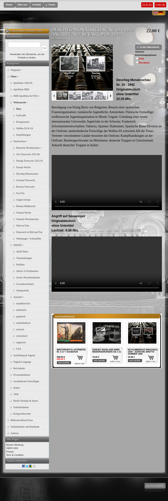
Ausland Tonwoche (25, 180)
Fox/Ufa (20, 193)
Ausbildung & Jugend (24, 355)
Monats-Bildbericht (26, 206)
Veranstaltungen (24, 258)
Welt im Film (22, 225)
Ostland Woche (23, 212)
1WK (16, 394)
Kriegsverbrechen (22, 413)
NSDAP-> (18, 245)
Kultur (16, 388)
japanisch (21, 316)
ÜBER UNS (12, 448)
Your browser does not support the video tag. (107, 182)
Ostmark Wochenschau (27, 219)
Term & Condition (15, 455)
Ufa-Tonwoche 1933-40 (28, 154)
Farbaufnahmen (21, 407)
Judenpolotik (22, 290)
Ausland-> (18, 297)
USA (18, 349)
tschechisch (22, 336)
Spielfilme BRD (21, 89)
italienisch (21, 310)
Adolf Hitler (22, 251)
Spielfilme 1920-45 (23, 83)
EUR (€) (147, 4)
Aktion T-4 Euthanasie (27, 271)
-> (15, 76)
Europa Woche (23, 167)
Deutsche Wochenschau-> (29, 148)
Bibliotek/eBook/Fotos (22, 420)
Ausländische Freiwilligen (26, 381)
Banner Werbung (14, 445)
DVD (141, 58)
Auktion (15, 433)
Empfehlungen (23, 135)
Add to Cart (79, 363)
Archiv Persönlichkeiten (28, 277)
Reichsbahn (19, 368)
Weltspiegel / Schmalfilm (28, 238)
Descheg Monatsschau (27, 173)
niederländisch (23, 323)
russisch (20, 329)
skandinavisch (23, 303)
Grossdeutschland (25, 284)
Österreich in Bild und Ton (29, 232)
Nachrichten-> (20, 141)
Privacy (10, 451)
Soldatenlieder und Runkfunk (25, 426)
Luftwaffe (21, 115)
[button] (9, 5)
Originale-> (16, 70)
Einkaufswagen (17, 31)
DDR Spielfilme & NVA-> (26, 96)
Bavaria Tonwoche (25, 186)
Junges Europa (23, 199)
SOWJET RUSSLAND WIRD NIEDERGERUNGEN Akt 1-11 (106, 350)
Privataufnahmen (21, 375)
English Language (22, 362)
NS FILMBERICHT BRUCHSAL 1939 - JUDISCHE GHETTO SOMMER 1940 (143, 351)
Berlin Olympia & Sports (25, 401)
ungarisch (21, 342)
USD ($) (160, 4)
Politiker (20, 264)
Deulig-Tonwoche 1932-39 (29, 161)
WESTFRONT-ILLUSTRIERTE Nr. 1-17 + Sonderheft (71, 350)
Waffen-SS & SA (24, 128)
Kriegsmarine (23, 122)
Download (144, 62)
